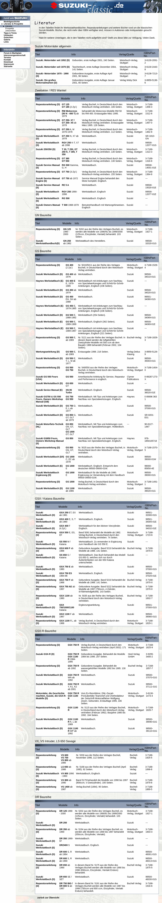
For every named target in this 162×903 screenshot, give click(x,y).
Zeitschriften (10, 31)
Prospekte (9, 28)
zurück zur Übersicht (48, 897)
